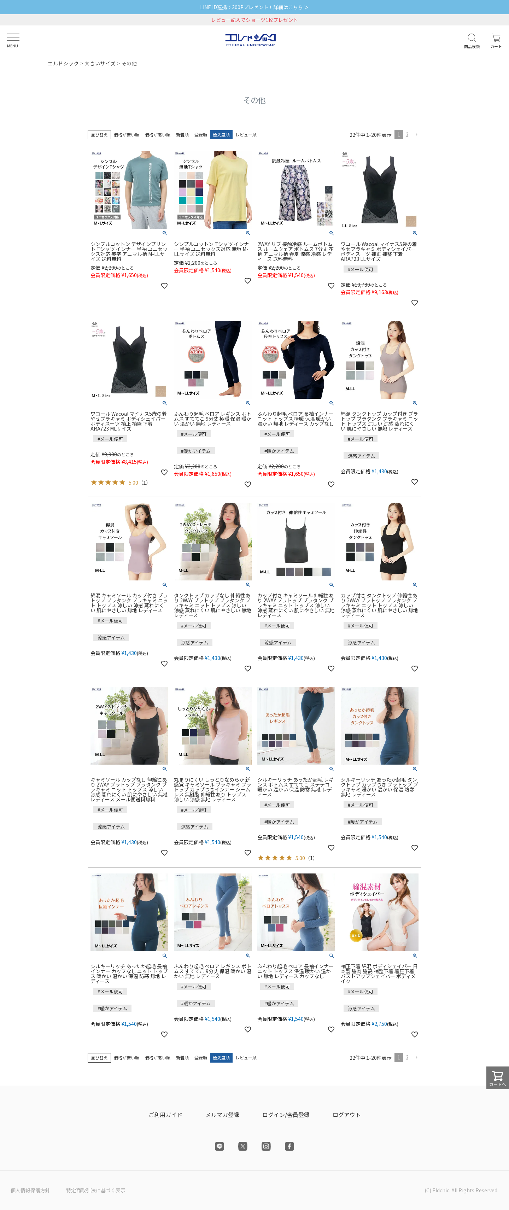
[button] (416, 135)
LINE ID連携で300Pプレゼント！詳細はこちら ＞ (254, 7)
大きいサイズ (100, 63)
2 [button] (407, 134)
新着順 (182, 134)
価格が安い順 (126, 134)
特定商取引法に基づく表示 (95, 1190)
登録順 (200, 134)
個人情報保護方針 (30, 1190)
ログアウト (347, 1114)
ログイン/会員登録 (286, 1114)
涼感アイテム (361, 455)
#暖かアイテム (196, 451)
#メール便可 (360, 269)
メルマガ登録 (222, 1114)
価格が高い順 (157, 134)
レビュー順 (246, 134)
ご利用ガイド (165, 1114)
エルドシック (63, 63)
